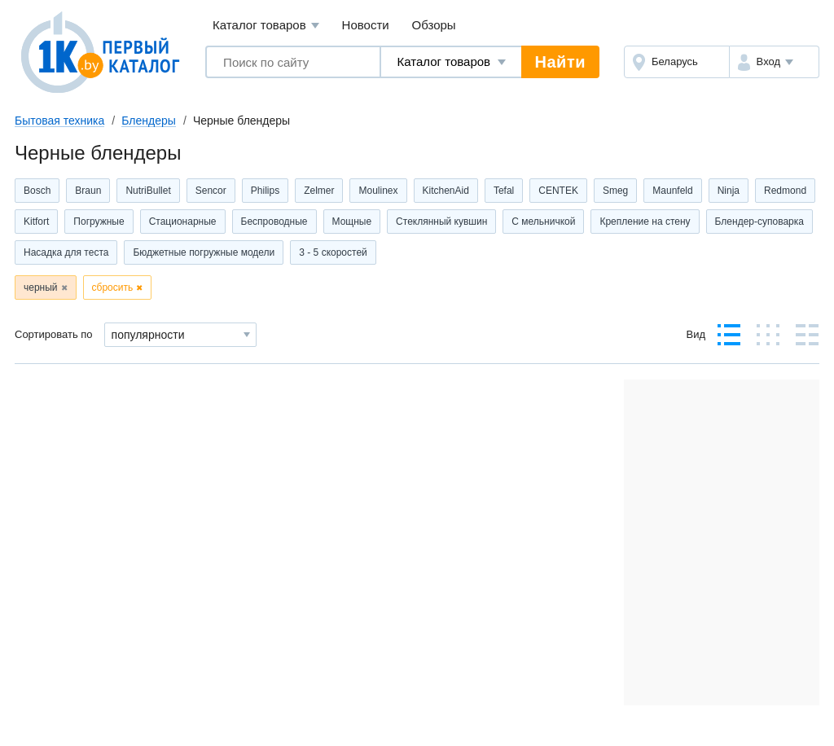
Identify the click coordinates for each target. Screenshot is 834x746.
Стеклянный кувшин (441, 221)
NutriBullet (147, 190)
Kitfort (36, 221)
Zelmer (319, 190)
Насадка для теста (66, 252)
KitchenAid (446, 190)
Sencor (210, 190)
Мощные (352, 221)
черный (41, 287)
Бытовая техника (59, 120)
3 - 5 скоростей (333, 252)
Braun (88, 190)
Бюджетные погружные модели (203, 252)
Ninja (729, 190)
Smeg (615, 190)
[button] (774, 61)
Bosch (37, 190)
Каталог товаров (266, 25)
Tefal (504, 190)
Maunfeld (672, 190)
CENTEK (558, 190)
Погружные (98, 221)
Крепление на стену (644, 221)
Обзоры (434, 25)
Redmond (785, 190)
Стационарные (183, 221)
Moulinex (377, 190)
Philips (265, 190)
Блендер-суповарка (759, 221)
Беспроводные (274, 221)
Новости (365, 25)
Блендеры (148, 120)
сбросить (113, 287)
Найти (560, 62)
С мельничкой (543, 221)
